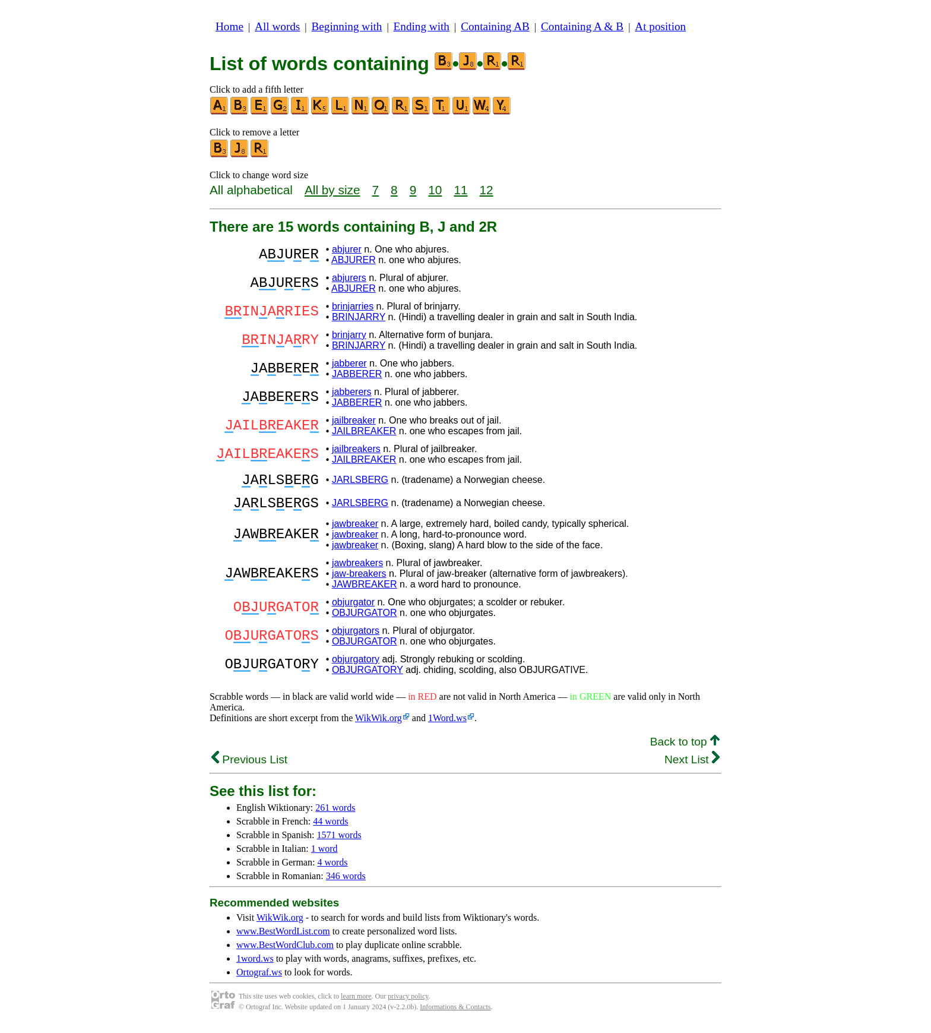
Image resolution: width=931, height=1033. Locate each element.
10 (435, 190)
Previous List (249, 766)
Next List (692, 766)
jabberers (352, 392)
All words (277, 26)
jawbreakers (357, 570)
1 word (324, 856)
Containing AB (495, 26)
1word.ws (255, 966)
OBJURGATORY (367, 677)
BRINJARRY (358, 317)
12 (486, 190)
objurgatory (355, 666)
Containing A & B (582, 26)
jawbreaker (355, 531)
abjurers (349, 278)
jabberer (349, 363)
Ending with (421, 26)
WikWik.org (378, 725)
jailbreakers (356, 449)
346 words (346, 883)
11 (460, 190)
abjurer (347, 249)
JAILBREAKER (364, 431)
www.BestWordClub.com (285, 952)
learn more (356, 1003)
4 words (332, 869)
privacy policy (408, 1003)
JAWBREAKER (364, 591)
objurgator (353, 609)
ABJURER (353, 260)
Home (229, 26)
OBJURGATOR (364, 620)
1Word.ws (447, 725)
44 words (330, 828)
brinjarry (349, 335)
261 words (335, 815)
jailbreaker (354, 420)
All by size (332, 190)
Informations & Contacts (455, 1014)
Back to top (685, 749)
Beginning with (347, 26)
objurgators (355, 638)
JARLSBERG (360, 481)
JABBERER (357, 374)
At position (660, 26)
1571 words (339, 842)
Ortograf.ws (259, 979)
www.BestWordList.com (283, 938)
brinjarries (352, 306)
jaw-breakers (359, 581)
